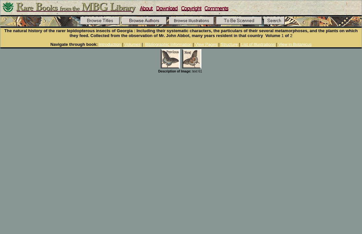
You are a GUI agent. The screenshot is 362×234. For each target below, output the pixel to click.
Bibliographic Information (168, 44)
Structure (229, 44)
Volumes (132, 44)
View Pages (206, 44)
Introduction (110, 44)
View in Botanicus (294, 44)
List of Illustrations (258, 44)
